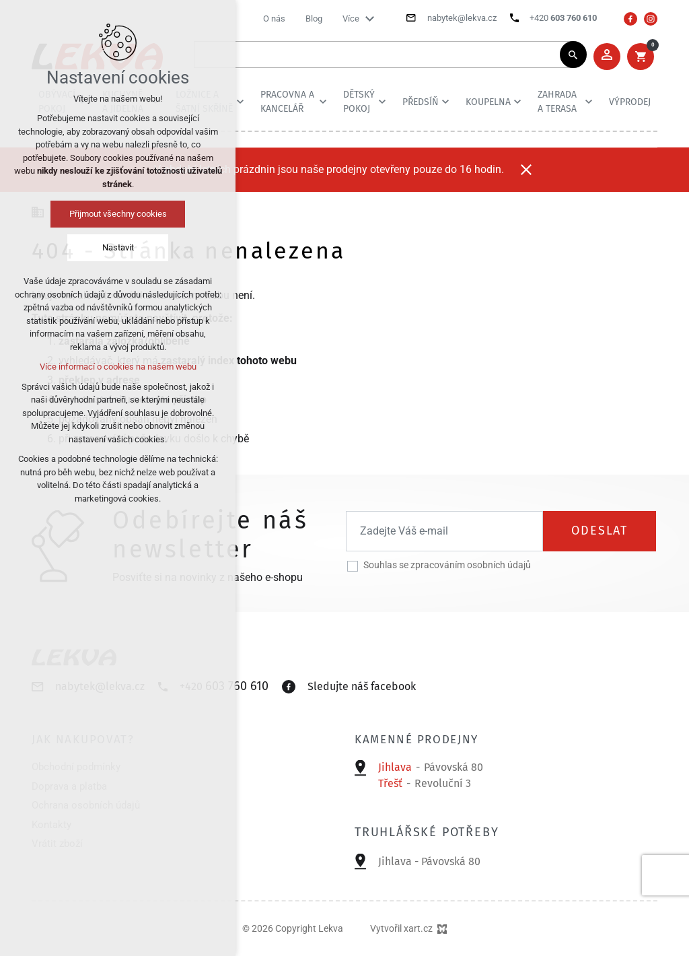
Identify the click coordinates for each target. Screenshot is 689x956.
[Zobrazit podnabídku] (369, 19)
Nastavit (118, 247)
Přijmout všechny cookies (118, 214)
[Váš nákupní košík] (640, 56)
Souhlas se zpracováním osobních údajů (447, 564)
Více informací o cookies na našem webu (118, 367)
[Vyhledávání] (573, 54)
